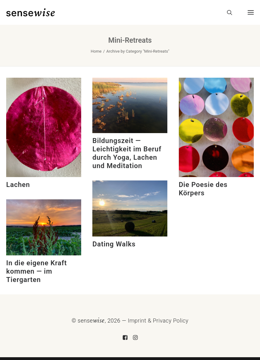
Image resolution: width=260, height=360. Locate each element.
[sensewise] (30, 12)
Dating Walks (113, 244)
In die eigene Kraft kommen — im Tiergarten (36, 271)
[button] (248, 12)
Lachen (18, 185)
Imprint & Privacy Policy (158, 320)
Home (96, 51)
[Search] (226, 12)
